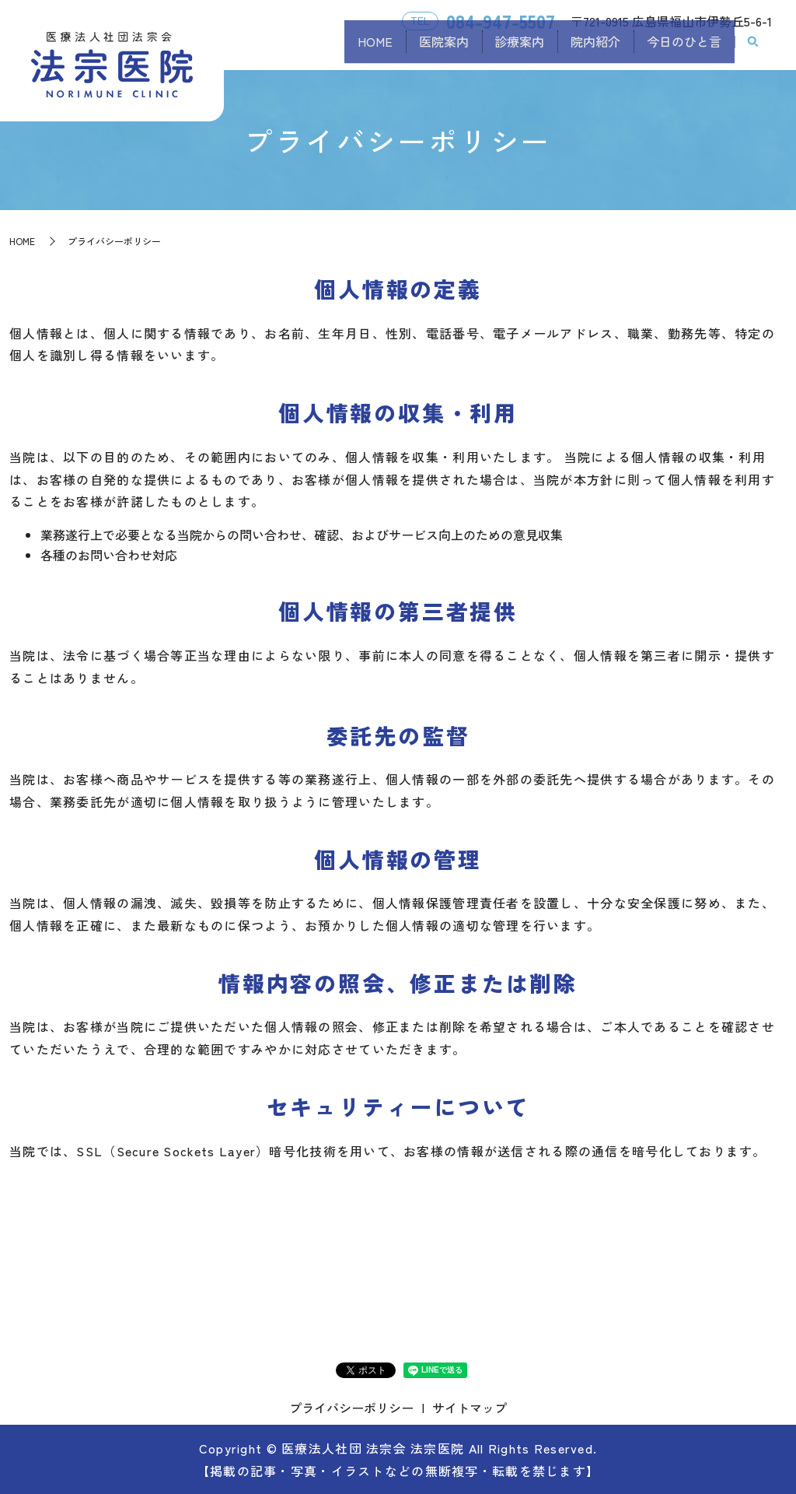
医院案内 (405, 49)
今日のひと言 (678, 49)
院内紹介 (579, 49)
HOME (325, 49)
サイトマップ (469, 1407)
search (753, 49)
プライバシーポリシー (351, 1407)
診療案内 (492, 49)
